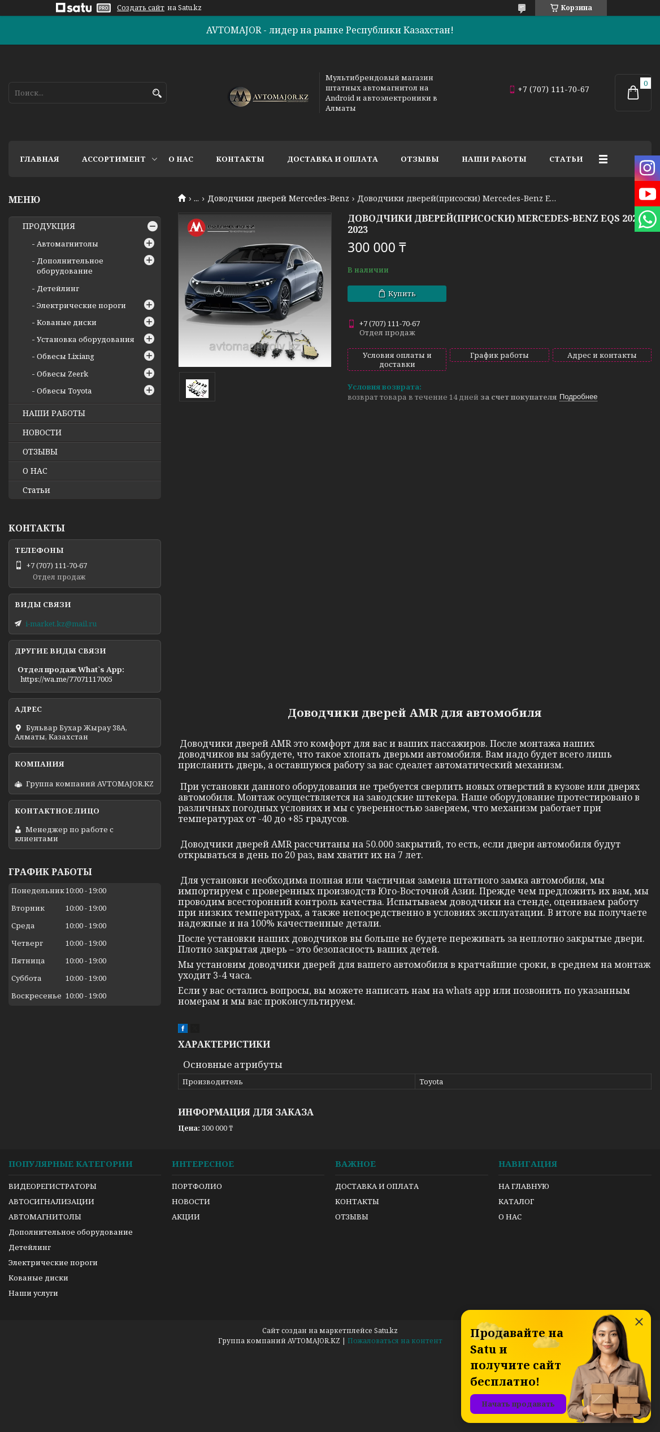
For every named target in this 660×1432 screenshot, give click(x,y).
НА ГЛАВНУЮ (523, 1186)
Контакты (240, 159)
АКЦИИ (186, 1217)
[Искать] (157, 93)
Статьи (566, 159)
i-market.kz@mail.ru (61, 623)
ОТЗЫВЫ (40, 452)
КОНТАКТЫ (357, 1201)
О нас (180, 159)
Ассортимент (114, 159)
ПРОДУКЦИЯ (49, 226)
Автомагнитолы (67, 244)
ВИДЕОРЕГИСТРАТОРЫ (52, 1186)
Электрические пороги (81, 305)
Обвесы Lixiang (65, 356)
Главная (39, 159)
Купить (402, 293)
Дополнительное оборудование (70, 266)
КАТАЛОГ (516, 1201)
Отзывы (420, 159)
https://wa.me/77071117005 (66, 678)
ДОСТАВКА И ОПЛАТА (377, 1186)
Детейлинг (58, 288)
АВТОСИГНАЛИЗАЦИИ (51, 1201)
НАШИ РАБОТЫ (54, 413)
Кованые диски (67, 322)
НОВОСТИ (42, 432)
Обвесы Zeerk (62, 374)
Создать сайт (140, 8)
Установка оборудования (85, 339)
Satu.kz (386, 1330)
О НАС (35, 471)
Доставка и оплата (332, 159)
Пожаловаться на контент (395, 1341)
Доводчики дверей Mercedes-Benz (278, 198)
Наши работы (494, 159)
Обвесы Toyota (64, 391)
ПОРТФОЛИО (197, 1186)
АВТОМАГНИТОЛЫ (44, 1217)
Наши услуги (33, 1293)
